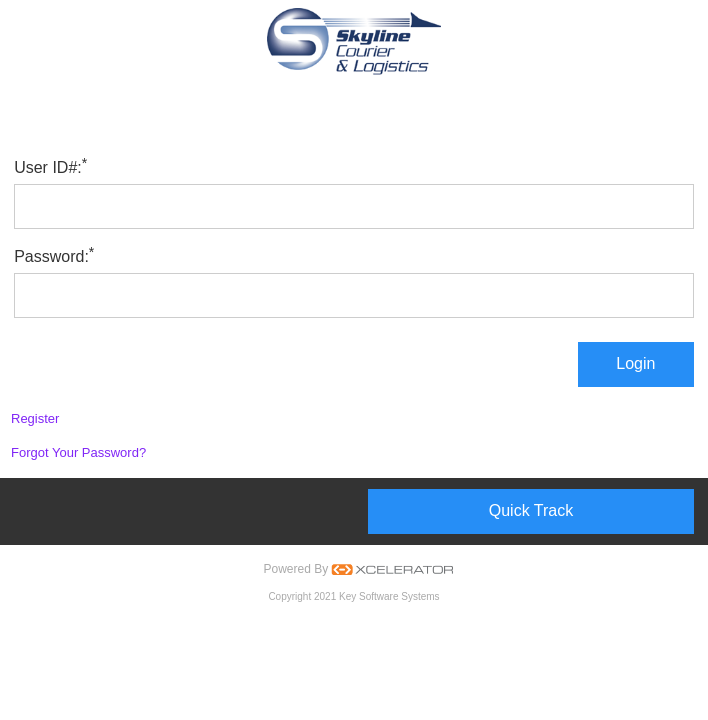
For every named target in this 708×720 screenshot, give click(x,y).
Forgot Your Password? (78, 452)
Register (35, 418)
